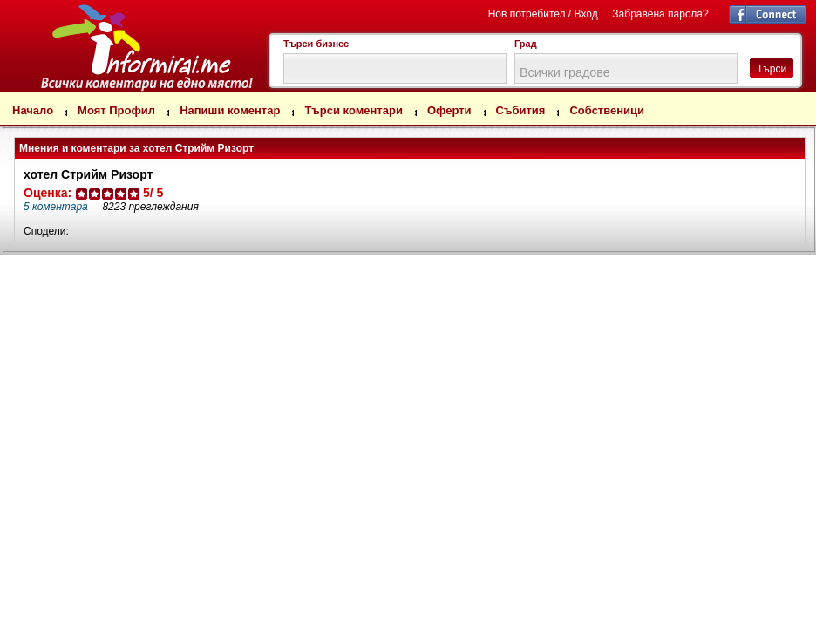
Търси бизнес (316, 43)
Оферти (449, 110)
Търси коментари (353, 110)
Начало (32, 110)
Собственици (606, 110)
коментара (56, 207)
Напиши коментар (230, 110)
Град (525, 43)
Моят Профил (116, 110)
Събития (521, 110)
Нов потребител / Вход (543, 14)
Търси (771, 69)
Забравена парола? (660, 14)
